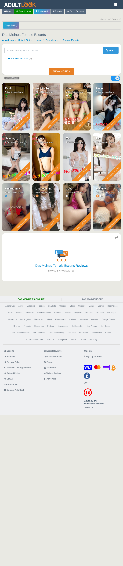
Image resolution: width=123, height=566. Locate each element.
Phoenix (27, 326)
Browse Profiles (53, 356)
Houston (100, 313)
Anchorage (10, 306)
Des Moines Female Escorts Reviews (61, 265)
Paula (8, 88)
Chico (72, 306)
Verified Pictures (19, 58)
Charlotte (52, 306)
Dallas (91, 306)
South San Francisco (34, 339)
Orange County (108, 319)
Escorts (57, 11)
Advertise (50, 379)
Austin (20, 306)
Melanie (101, 188)
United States (25, 40)
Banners (9, 356)
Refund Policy (12, 373)
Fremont (58, 313)
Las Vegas (111, 313)
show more (60, 71)
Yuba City (93, 339)
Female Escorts (70, 40)
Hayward (78, 313)
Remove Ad (11, 384)
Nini (98, 138)
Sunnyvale (62, 339)
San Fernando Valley (20, 333)
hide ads (116, 19)
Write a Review (52, 373)
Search (111, 50)
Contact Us (88, 408)
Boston (41, 306)
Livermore (12, 319)
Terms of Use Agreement (17, 368)
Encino (19, 313)
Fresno (68, 313)
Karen (69, 88)
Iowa (39, 40)
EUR (87, 383)
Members (50, 368)
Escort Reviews (75, 11)
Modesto (72, 319)
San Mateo (83, 333)
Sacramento (63, 326)
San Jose (72, 333)
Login (7, 11)
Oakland (94, 319)
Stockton (50, 339)
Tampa (73, 339)
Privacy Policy (12, 362)
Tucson (83, 339)
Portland (50, 326)
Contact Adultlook (14, 390)
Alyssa (40, 138)
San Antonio (92, 326)
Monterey (84, 319)
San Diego (105, 326)
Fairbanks (29, 313)
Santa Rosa (97, 333)
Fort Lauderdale (44, 313)
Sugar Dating (11, 25)
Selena (9, 138)
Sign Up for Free (92, 356)
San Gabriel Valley (56, 333)
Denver (101, 306)
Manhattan (38, 319)
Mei (68, 138)
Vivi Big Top (43, 88)
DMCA (8, 379)
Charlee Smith (44, 188)
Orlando (16, 326)
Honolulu (89, 313)
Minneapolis (60, 319)
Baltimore (31, 306)
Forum (48, 362)
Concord (81, 306)
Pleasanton (39, 326)
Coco (99, 88)
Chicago (62, 306)
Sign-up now (23, 11)
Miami (49, 319)
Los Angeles (25, 319)
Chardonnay (13, 188)
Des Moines (52, 40)
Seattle (108, 333)
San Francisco (39, 333)
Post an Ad (42, 11)
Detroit (10, 313)
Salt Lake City (77, 326)
